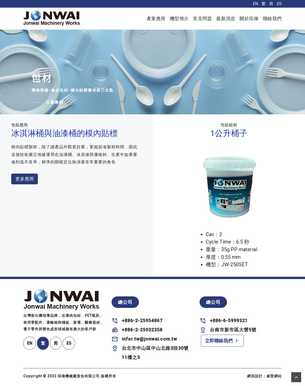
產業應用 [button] (156, 18)
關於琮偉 (248, 18)
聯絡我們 (272, 18)
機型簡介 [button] (179, 18)
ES (279, 3)
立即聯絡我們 (222, 340)
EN (255, 3)
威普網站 (274, 376)
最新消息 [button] (225, 18)
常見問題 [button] (202, 18)
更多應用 (24, 179)
